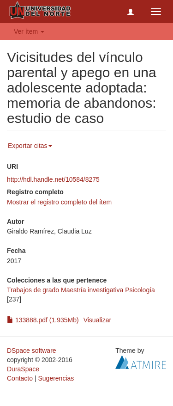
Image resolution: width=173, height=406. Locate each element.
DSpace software (31, 350)
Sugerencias (56, 378)
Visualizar (97, 320)
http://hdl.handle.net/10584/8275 (53, 179)
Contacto (20, 378)
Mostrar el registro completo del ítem (59, 202)
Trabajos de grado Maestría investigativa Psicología (81, 290)
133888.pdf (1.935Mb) (43, 320)
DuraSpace (23, 369)
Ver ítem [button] (29, 31)
